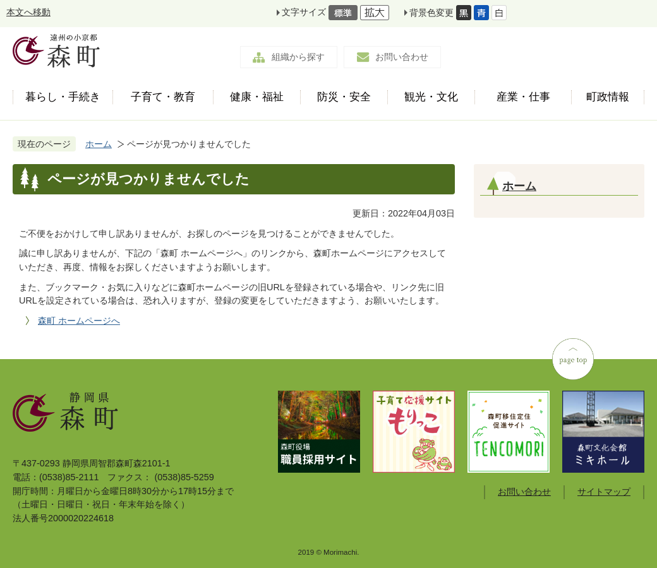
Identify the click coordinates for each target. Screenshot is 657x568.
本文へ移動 (28, 12)
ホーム (98, 144)
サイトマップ (603, 492)
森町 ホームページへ (79, 321)
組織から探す (298, 57)
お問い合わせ (401, 57)
